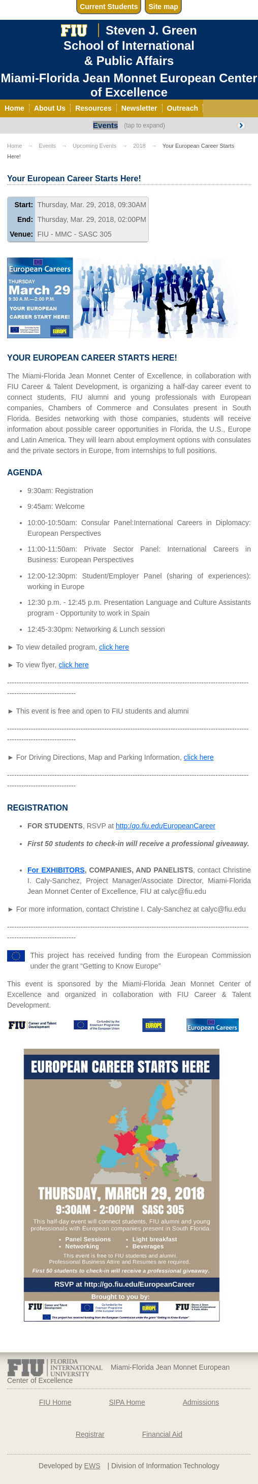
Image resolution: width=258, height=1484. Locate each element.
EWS (92, 1466)
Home (14, 146)
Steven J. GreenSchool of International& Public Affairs (130, 45)
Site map (163, 7)
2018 (139, 146)
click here (114, 647)
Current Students (109, 7)
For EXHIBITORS (56, 870)
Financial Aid (162, 1434)
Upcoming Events (94, 146)
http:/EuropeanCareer (165, 826)
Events (105, 125)
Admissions (201, 1402)
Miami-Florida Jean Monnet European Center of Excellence (129, 85)
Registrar (90, 1434)
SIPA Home (127, 1402)
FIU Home (55, 1402)
